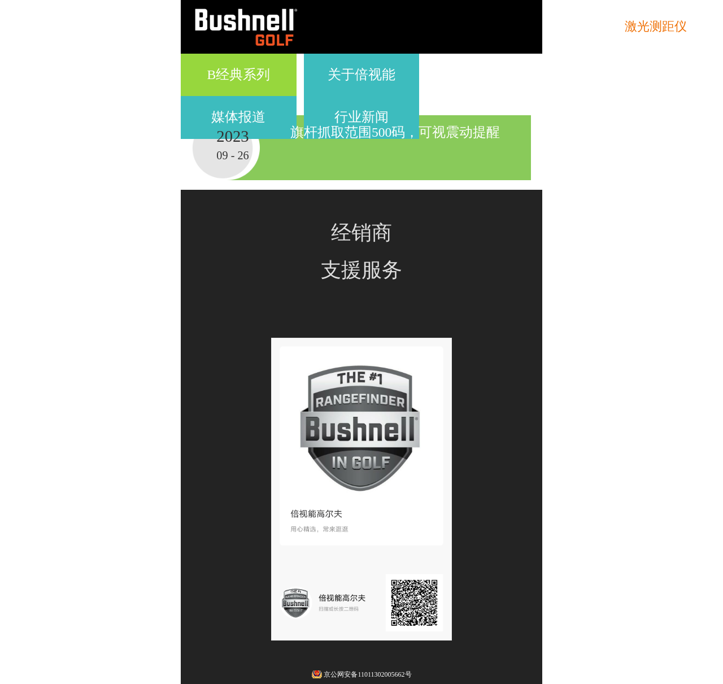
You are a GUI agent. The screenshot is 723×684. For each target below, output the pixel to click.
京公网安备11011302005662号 (367, 674)
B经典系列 (239, 74)
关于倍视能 (361, 74)
